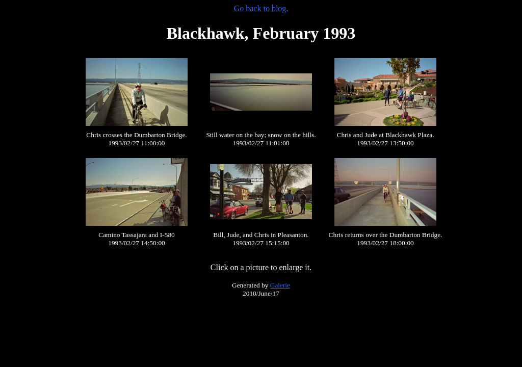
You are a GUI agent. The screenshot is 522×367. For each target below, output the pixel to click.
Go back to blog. (261, 8)
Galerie (280, 285)
